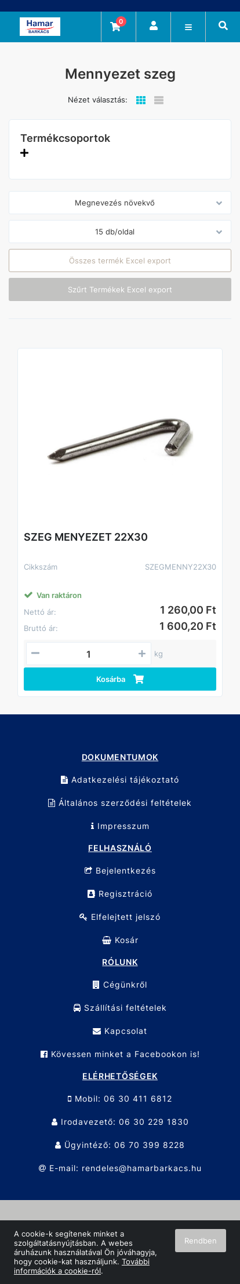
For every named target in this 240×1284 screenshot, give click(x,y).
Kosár (120, 940)
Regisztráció (120, 893)
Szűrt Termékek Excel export (120, 289)
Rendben (200, 1240)
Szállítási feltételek (120, 1007)
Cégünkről (120, 984)
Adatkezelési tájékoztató (120, 779)
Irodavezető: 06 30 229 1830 (120, 1122)
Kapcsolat (120, 1031)
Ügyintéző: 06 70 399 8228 (120, 1145)
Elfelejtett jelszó (120, 917)
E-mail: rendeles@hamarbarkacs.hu (120, 1168)
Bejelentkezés (120, 870)
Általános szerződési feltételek (120, 803)
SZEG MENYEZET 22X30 (86, 537)
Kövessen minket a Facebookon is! (120, 1054)
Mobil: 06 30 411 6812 (120, 1098)
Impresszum (120, 826)
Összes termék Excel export (120, 260)
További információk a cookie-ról (82, 1266)
